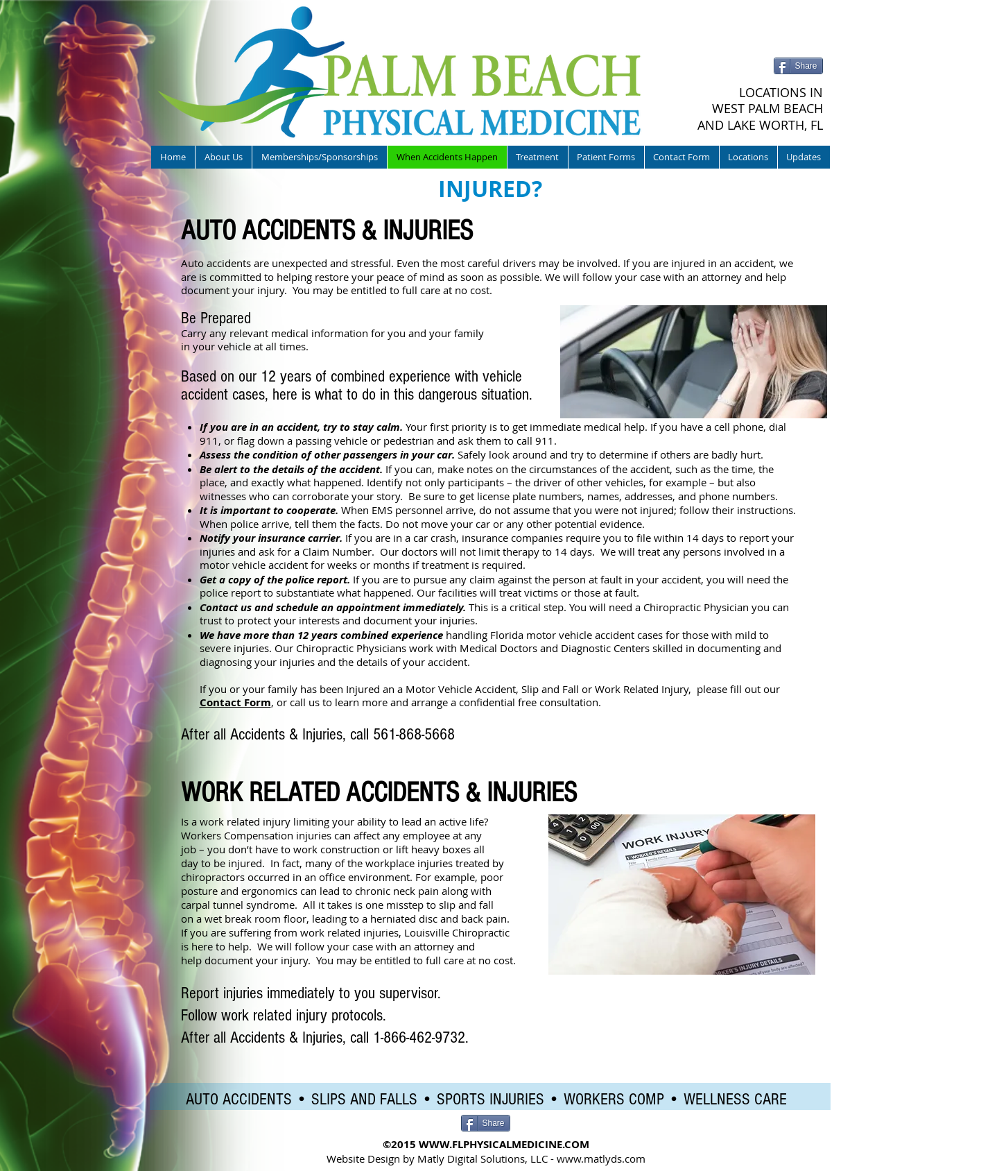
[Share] (798, 66)
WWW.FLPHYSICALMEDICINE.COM (504, 1144)
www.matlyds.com (601, 1158)
